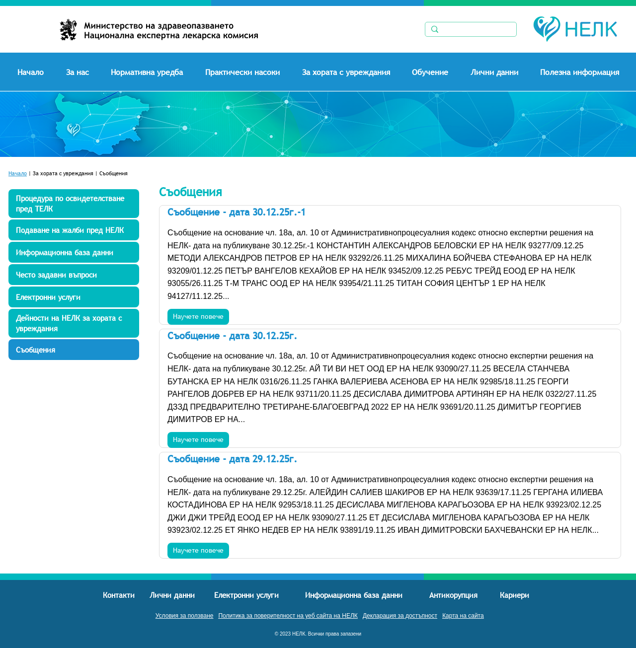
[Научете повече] (198, 317)
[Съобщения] (73, 349)
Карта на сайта (463, 615)
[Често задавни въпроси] (73, 274)
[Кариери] (515, 594)
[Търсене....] (469, 30)
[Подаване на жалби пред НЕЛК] (73, 229)
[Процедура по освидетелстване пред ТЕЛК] (73, 203)
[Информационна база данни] (73, 252)
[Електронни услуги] (73, 297)
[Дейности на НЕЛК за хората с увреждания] (73, 323)
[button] (85, 72)
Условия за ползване (185, 615)
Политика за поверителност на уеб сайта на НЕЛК (287, 615)
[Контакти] (119, 594)
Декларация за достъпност (400, 615)
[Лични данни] (173, 594)
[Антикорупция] (453, 594)
